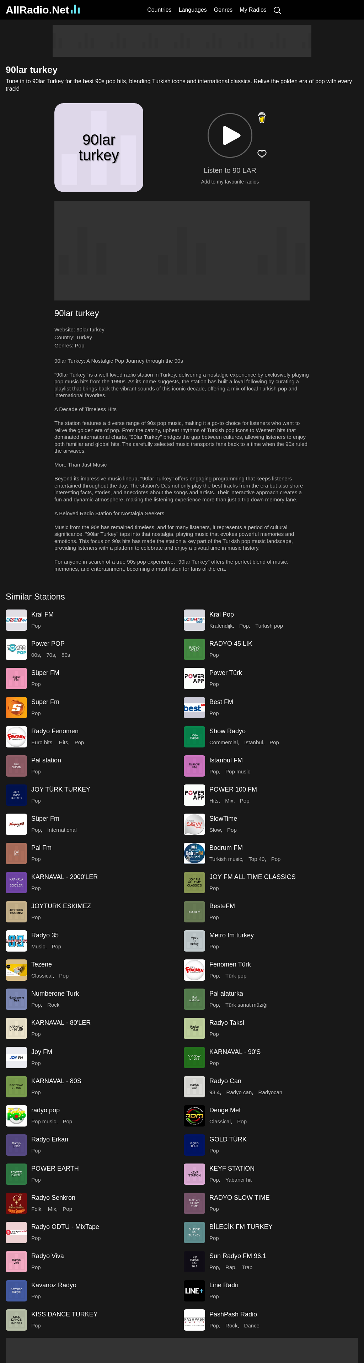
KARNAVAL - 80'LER (61, 1022)
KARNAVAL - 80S (56, 1081)
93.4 (214, 1092)
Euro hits (41, 742)
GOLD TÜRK (228, 1139)
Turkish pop (269, 626)
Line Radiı (223, 1285)
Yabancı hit (238, 1180)
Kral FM (42, 614)
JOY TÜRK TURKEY (60, 789)
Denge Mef (225, 1110)
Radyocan (270, 1092)
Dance (251, 1325)
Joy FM (41, 1051)
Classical (42, 976)
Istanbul (253, 742)
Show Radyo (227, 731)
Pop (80, 345)
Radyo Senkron (53, 1197)
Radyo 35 (45, 935)
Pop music (237, 771)
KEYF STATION (232, 1168)
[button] (230, 135)
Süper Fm (45, 818)
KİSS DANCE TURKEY (64, 1314)
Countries (159, 10)
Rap (230, 1267)
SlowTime (223, 818)
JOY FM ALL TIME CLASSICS (252, 876)
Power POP (48, 643)
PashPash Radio (233, 1314)
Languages (193, 10)
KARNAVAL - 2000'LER (64, 876)
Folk (36, 1209)
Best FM (221, 702)
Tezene (41, 964)
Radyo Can (225, 1081)
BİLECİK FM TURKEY (241, 1226)
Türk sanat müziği (246, 1005)
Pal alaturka (226, 993)
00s (35, 655)
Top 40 (256, 859)
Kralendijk (221, 626)
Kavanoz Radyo (53, 1285)
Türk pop (235, 976)
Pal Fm (41, 847)
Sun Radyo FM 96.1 (237, 1256)
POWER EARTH (55, 1168)
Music (38, 946)
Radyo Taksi (226, 1022)
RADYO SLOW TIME (239, 1197)
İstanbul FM (226, 760)
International (62, 830)
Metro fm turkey (231, 935)
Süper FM (45, 672)
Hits (63, 742)
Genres (223, 10)
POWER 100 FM (233, 789)
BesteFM (222, 906)
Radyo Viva (47, 1256)
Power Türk (225, 672)
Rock (53, 1005)
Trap (247, 1267)
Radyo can (239, 1092)
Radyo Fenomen (55, 731)
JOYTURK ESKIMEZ (61, 906)
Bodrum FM (226, 847)
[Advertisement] (182, 41)
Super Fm (45, 702)
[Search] (277, 10)
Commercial (223, 742)
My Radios (253, 10)
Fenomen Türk (230, 964)
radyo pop (45, 1110)
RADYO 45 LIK (230, 643)
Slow (215, 830)
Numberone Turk (55, 993)
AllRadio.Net (43, 10)
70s (51, 655)
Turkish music (225, 859)
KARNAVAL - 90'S (235, 1051)
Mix (229, 801)
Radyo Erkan (49, 1139)
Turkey (84, 337)
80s (65, 655)
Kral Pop (221, 614)
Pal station (46, 760)
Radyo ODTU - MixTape (65, 1226)
